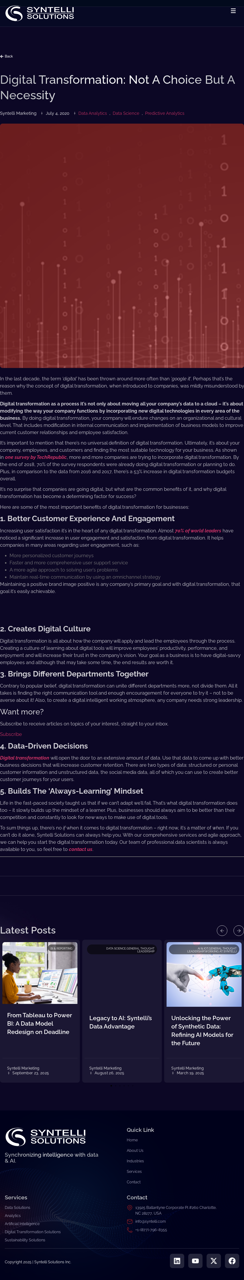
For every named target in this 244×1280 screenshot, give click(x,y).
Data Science (126, 113)
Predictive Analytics (164, 113)
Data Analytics (92, 113)
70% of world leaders (198, 531)
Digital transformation (24, 758)
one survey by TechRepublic (36, 457)
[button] (222, 930)
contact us (80, 849)
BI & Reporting (61, 948)
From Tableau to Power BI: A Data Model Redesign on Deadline (39, 1023)
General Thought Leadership (140, 950)
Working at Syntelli (221, 951)
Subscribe (11, 734)
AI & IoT (203, 948)
